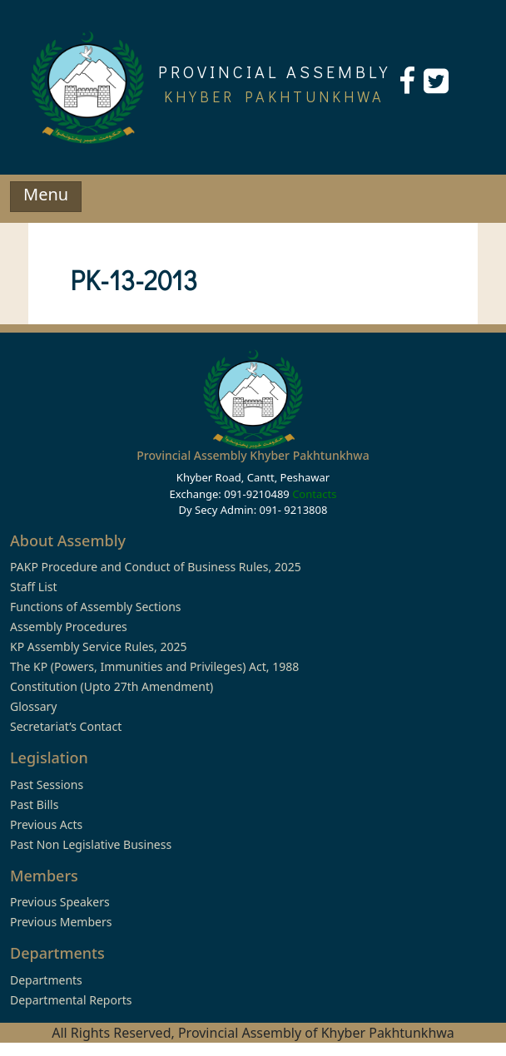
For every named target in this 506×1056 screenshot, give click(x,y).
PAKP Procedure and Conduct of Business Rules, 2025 (155, 567)
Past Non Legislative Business (90, 844)
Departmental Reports (70, 1000)
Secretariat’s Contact (66, 726)
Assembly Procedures (68, 626)
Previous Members (61, 922)
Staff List (33, 587)
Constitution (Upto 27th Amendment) (111, 686)
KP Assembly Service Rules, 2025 (98, 646)
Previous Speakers (60, 902)
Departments (46, 980)
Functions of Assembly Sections (95, 606)
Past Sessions (46, 784)
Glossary (33, 706)
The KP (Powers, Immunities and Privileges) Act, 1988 (154, 666)
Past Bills (34, 804)
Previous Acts (46, 824)
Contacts (314, 493)
